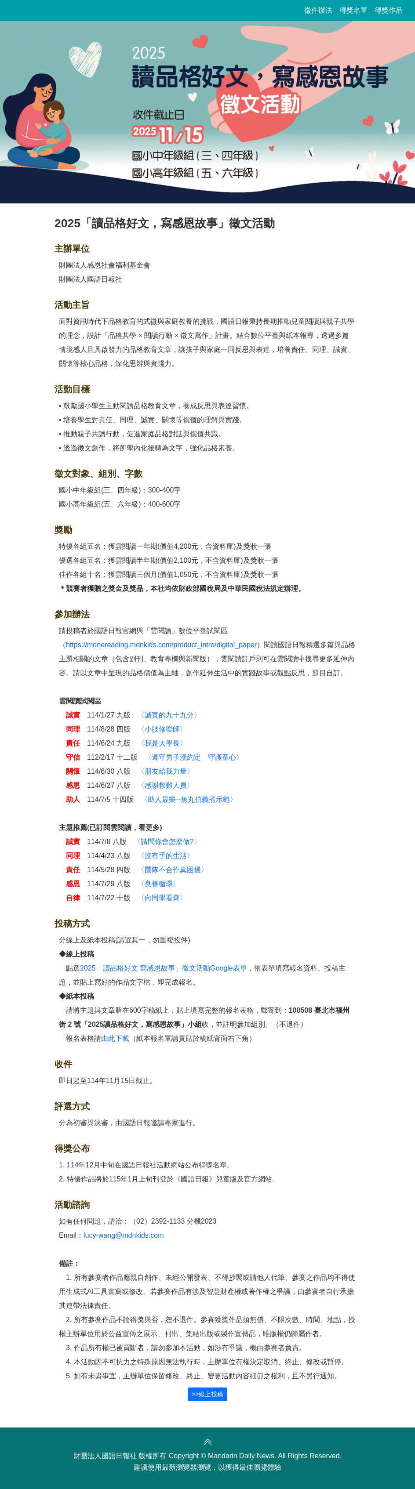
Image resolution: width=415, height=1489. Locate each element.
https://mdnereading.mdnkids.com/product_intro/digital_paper (161, 644)
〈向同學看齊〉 (162, 898)
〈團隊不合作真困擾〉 (173, 869)
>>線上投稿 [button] (207, 1394)
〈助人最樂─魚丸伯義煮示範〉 (189, 799)
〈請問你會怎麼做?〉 (167, 841)
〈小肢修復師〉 (162, 729)
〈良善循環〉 (159, 884)
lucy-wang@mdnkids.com (124, 1235)
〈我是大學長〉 (162, 743)
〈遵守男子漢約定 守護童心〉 (194, 757)
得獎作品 (389, 10)
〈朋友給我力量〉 (166, 771)
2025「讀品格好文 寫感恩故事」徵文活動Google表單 (163, 968)
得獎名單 (353, 10)
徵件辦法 (318, 10)
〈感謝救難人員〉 (166, 785)
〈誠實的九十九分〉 (169, 715)
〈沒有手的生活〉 (166, 855)
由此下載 (115, 1038)
